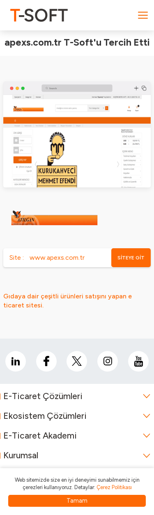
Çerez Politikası (114, 487)
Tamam (77, 500)
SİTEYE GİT (131, 258)
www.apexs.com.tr (57, 257)
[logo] (39, 15)
